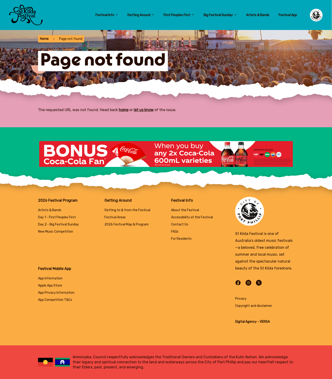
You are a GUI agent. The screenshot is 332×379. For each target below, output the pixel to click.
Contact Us (179, 224)
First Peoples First (178, 15)
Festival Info (106, 15)
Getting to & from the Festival (127, 210)
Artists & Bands (257, 15)
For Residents (181, 239)
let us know (144, 110)
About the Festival (185, 210)
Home (44, 39)
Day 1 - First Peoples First (57, 217)
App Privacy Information (56, 293)
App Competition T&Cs (55, 300)
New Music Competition (55, 232)
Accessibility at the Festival (192, 217)
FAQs (174, 232)
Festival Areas (115, 217)
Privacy (240, 299)
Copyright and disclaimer (253, 306)
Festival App (288, 15)
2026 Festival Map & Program (126, 224)
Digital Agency (246, 322)
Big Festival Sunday (220, 15)
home (123, 110)
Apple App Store (50, 285)
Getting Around (140, 15)
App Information (50, 278)
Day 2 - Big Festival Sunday (58, 224)
